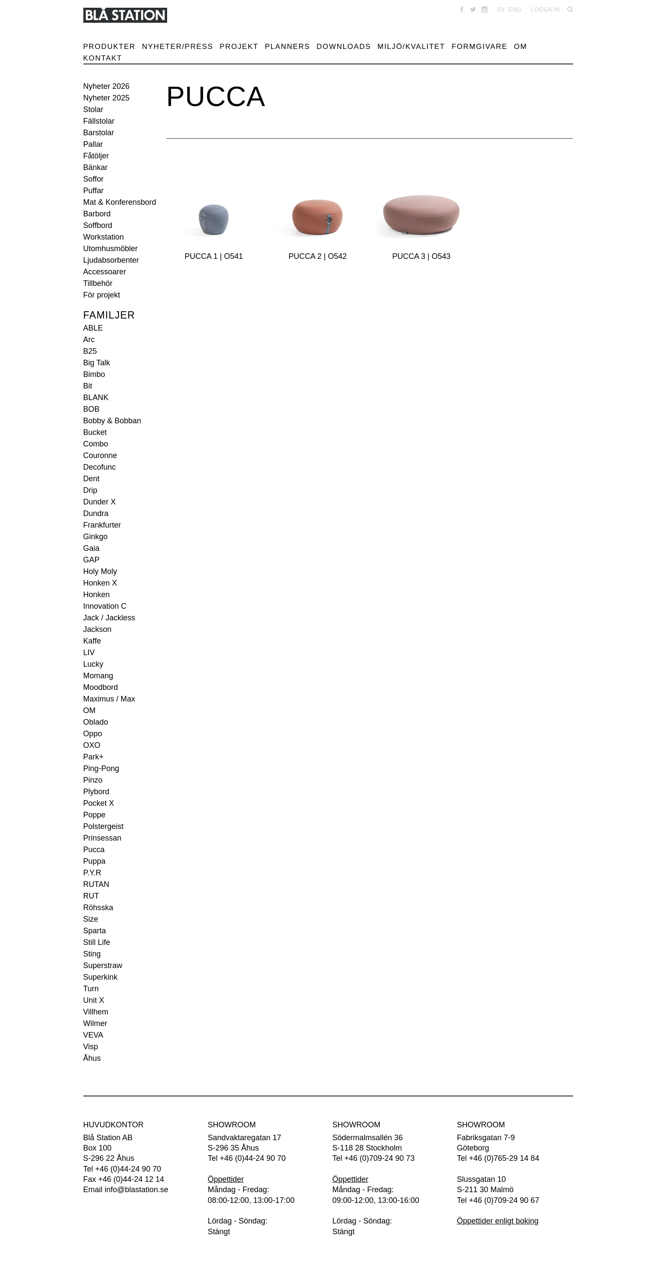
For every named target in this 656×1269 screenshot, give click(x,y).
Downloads (344, 47)
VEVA (93, 1035)
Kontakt (102, 58)
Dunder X (99, 502)
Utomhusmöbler (110, 248)
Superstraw (102, 965)
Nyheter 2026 (106, 86)
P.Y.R (92, 873)
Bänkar (95, 167)
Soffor (93, 179)
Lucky (93, 664)
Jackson (97, 629)
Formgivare (479, 47)
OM (89, 710)
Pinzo (93, 780)
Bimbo (94, 374)
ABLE (93, 328)
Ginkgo (95, 536)
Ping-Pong (101, 768)
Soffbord (98, 225)
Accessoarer (104, 272)
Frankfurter (102, 525)
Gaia (91, 548)
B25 (90, 351)
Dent (91, 479)
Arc (89, 339)
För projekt (101, 295)
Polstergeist (103, 826)
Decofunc (99, 467)
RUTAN (96, 884)
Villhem (96, 1012)
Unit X (93, 1000)
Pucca (94, 849)
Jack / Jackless (109, 618)
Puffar (93, 190)
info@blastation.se (136, 1189)
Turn (91, 989)
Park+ (93, 757)
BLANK (96, 397)
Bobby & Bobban (112, 421)
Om (520, 47)
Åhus (92, 1058)
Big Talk (96, 363)
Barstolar (98, 133)
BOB (91, 409)
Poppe (94, 815)
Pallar (93, 144)
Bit (87, 386)
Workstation (103, 237)
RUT (91, 896)
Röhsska (98, 907)
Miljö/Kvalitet (411, 47)
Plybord (96, 791)
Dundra (96, 513)
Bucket (95, 432)
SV (501, 9)
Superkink (100, 977)
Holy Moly (100, 571)
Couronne (100, 455)
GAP (91, 560)
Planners (287, 47)
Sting (92, 954)
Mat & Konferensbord (119, 202)
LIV (89, 652)
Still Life (96, 942)
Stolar (93, 109)
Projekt (239, 47)
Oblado (95, 722)
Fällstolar (99, 121)
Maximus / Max (109, 699)
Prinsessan (102, 838)
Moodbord (100, 687)
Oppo (92, 734)
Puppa (94, 861)
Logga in (545, 9)
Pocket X (98, 803)
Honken (96, 594)
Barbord (97, 214)
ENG (515, 9)
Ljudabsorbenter (111, 260)
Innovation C (105, 606)
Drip (90, 490)
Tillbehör (98, 283)
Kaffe (92, 641)
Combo (95, 444)
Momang (98, 676)
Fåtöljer (96, 156)
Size (90, 919)
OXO (92, 745)
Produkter (109, 47)
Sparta (94, 931)
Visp (90, 1046)
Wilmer (95, 1023)
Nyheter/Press (178, 47)
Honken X (100, 583)
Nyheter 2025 (106, 98)
